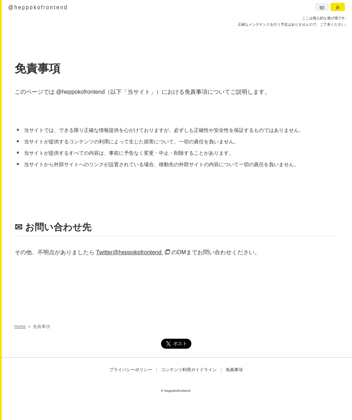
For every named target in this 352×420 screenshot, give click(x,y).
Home (20, 326)
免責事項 (234, 369)
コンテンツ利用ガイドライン (189, 369)
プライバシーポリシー (130, 369)
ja (337, 7)
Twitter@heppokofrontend (133, 252)
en (322, 7)
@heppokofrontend (38, 7)
